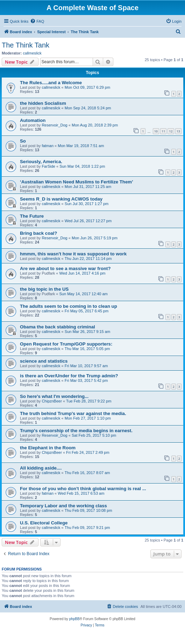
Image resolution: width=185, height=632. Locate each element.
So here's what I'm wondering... (54, 396)
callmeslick (32, 53)
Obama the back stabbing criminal (57, 326)
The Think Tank (25, 45)
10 (156, 131)
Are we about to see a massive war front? (65, 268)
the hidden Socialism (43, 103)
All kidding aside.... (41, 468)
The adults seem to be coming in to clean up (68, 306)
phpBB (74, 619)
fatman (48, 146)
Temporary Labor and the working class (63, 505)
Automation (32, 120)
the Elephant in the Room (48, 447)
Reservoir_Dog (54, 125)
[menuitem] (37, 21)
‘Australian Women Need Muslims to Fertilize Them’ (76, 181)
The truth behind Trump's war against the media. (73, 413)
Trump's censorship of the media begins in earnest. (76, 430)
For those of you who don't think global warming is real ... (83, 488)
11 (163, 131)
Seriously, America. (41, 161)
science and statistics (43, 361)
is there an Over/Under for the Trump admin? (69, 375)
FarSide (48, 166)
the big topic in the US (44, 289)
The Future (32, 216)
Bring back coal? (38, 233)
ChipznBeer (52, 401)
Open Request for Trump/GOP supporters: (66, 344)
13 (178, 131)
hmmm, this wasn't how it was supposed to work (73, 253)
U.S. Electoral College (43, 522)
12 (170, 131)
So (23, 141)
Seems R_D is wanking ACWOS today (61, 199)
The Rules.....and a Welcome (51, 82)
